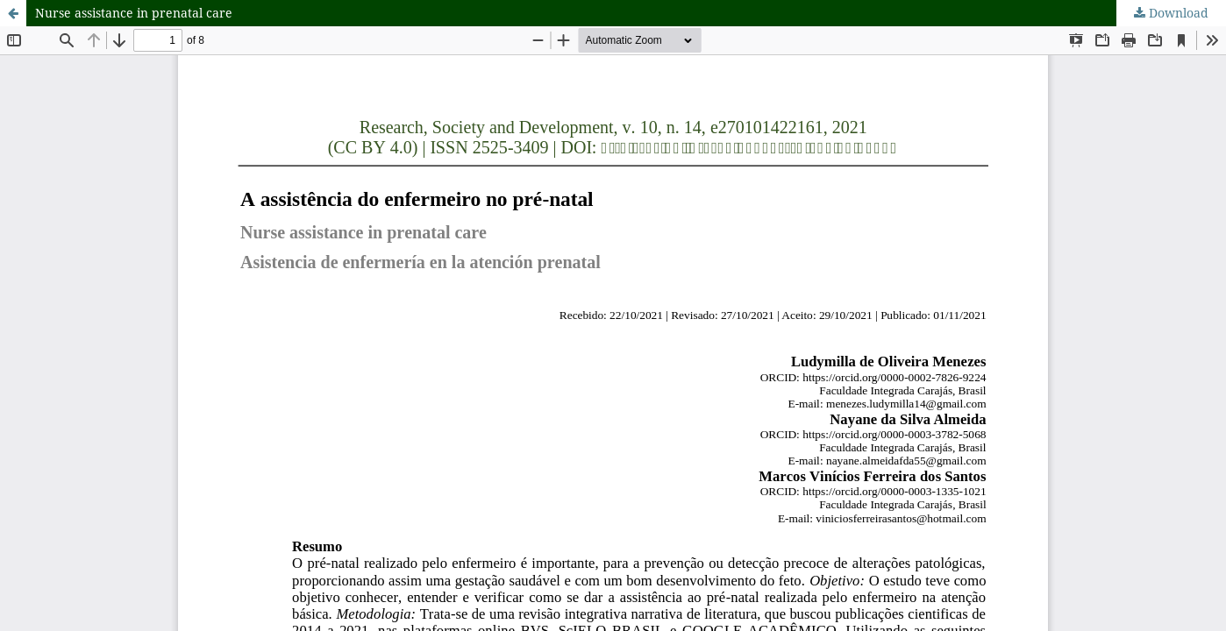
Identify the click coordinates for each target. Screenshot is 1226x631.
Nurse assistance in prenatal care (133, 12)
